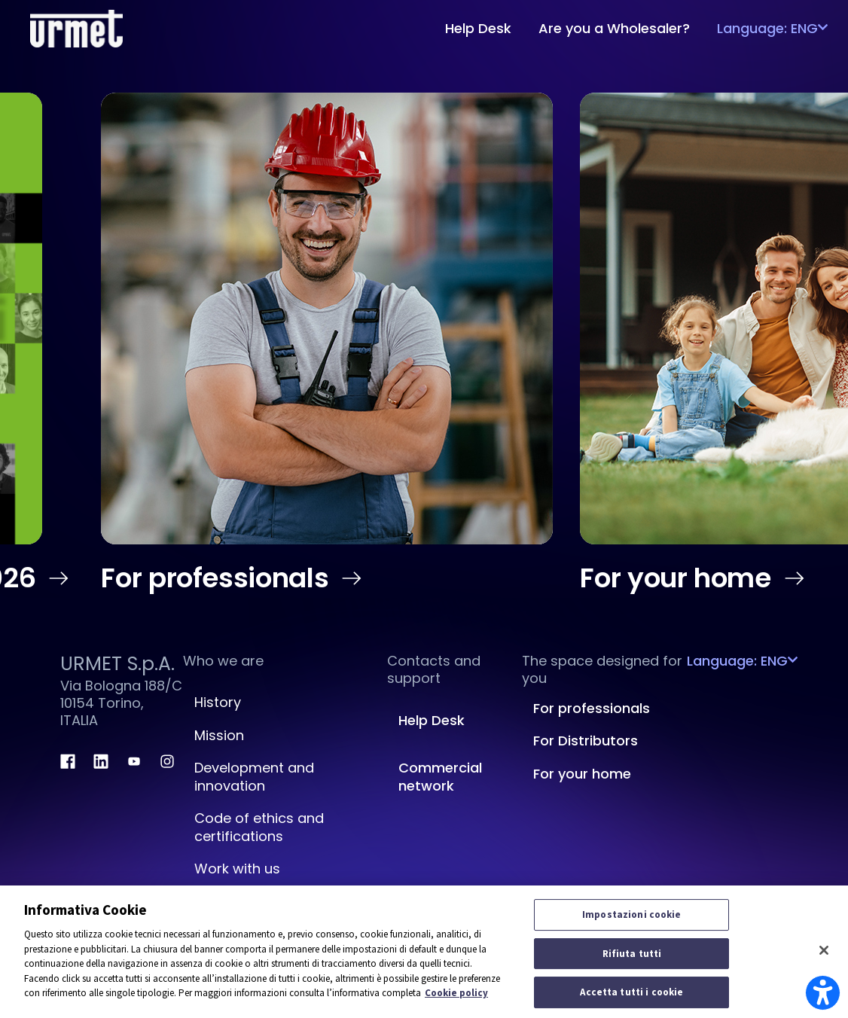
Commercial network (440, 776)
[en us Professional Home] (327, 318)
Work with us (237, 868)
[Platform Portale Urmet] (76, 26)
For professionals (234, 578)
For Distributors (585, 740)
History (217, 702)
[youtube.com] (134, 761)
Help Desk (431, 720)
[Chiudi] (823, 950)
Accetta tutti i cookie (631, 992)
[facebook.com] (67, 761)
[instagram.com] (167, 761)
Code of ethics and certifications (259, 827)
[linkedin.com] (100, 761)
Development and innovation (254, 776)
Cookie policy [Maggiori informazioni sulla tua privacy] (456, 992)
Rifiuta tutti (632, 953)
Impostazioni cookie (631, 914)
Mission (219, 735)
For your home (694, 578)
